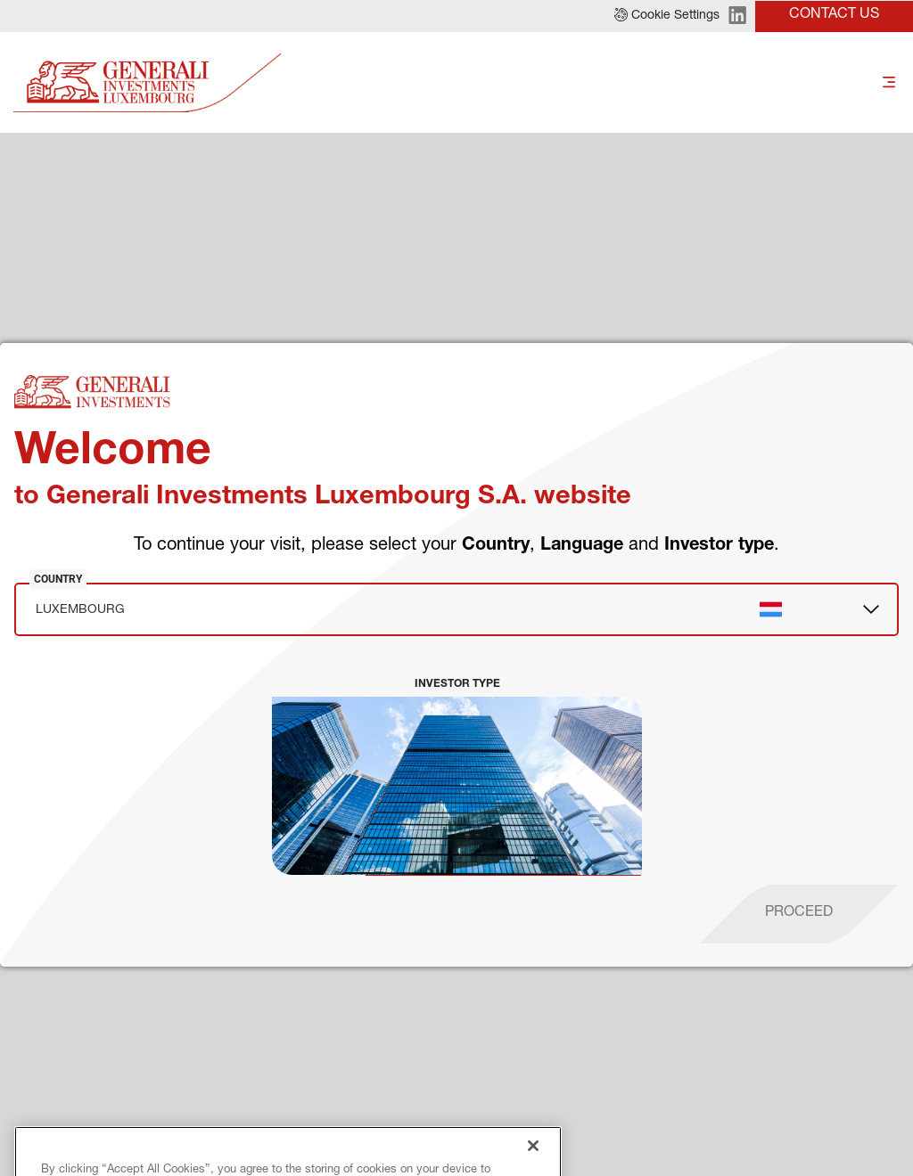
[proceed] (799, 914)
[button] (666, 16)
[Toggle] (889, 83)
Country (58, 579)
